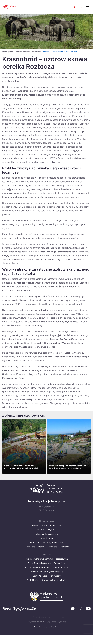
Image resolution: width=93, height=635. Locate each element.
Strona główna (7, 52)
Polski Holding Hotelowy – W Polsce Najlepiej (46, 580)
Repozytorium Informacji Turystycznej (46, 542)
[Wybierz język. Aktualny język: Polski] (78, 7)
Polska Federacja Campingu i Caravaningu (46, 563)
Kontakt (28, 617)
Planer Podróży (46, 538)
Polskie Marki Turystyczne (46, 534)
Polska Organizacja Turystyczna (46, 525)
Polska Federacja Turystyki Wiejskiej (47, 571)
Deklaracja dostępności (41, 617)
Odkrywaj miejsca (22, 52)
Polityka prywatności (60, 617)
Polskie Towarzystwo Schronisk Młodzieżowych (46, 559)
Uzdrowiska (35, 52)
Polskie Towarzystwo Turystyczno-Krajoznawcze (46, 567)
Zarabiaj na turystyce (46, 529)
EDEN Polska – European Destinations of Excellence (46, 546)
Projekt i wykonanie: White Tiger (46, 627)
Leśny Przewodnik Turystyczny (47, 576)
